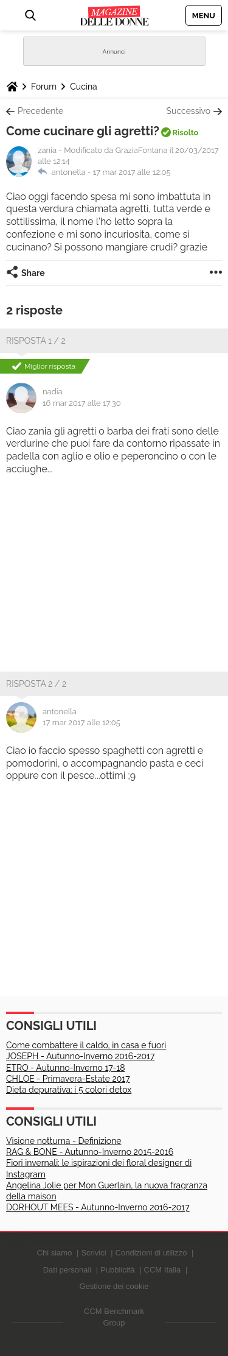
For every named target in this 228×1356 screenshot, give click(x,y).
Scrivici (93, 1252)
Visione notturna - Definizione (64, 1141)
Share (33, 273)
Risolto (185, 132)
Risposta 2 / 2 (36, 684)
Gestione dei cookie (113, 1286)
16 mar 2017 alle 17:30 (82, 403)
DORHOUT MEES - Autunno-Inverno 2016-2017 (98, 1207)
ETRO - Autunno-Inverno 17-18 (65, 1068)
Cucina (83, 86)
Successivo (188, 111)
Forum (44, 86)
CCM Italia (162, 1269)
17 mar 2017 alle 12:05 (132, 172)
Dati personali (67, 1269)
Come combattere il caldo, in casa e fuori (86, 1045)
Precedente (40, 111)
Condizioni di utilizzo (151, 1252)
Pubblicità (117, 1269)
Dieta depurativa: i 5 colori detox (68, 1090)
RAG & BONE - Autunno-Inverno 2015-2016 (89, 1152)
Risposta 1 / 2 (36, 341)
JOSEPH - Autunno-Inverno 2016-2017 (80, 1056)
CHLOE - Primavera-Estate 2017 (68, 1079)
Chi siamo (54, 1252)
